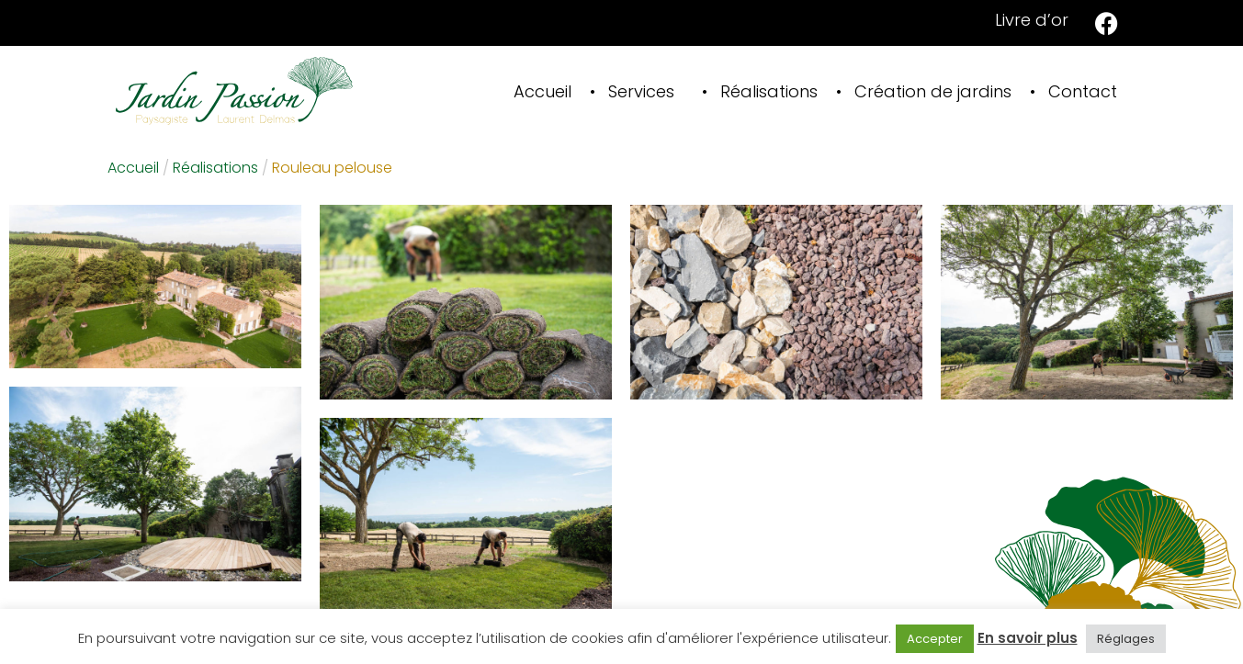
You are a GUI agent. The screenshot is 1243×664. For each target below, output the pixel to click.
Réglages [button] (1126, 638)
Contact (1082, 91)
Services (641, 91)
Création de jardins (932, 91)
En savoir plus (1027, 637)
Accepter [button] (935, 638)
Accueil (542, 91)
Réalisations (769, 91)
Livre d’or (1031, 19)
